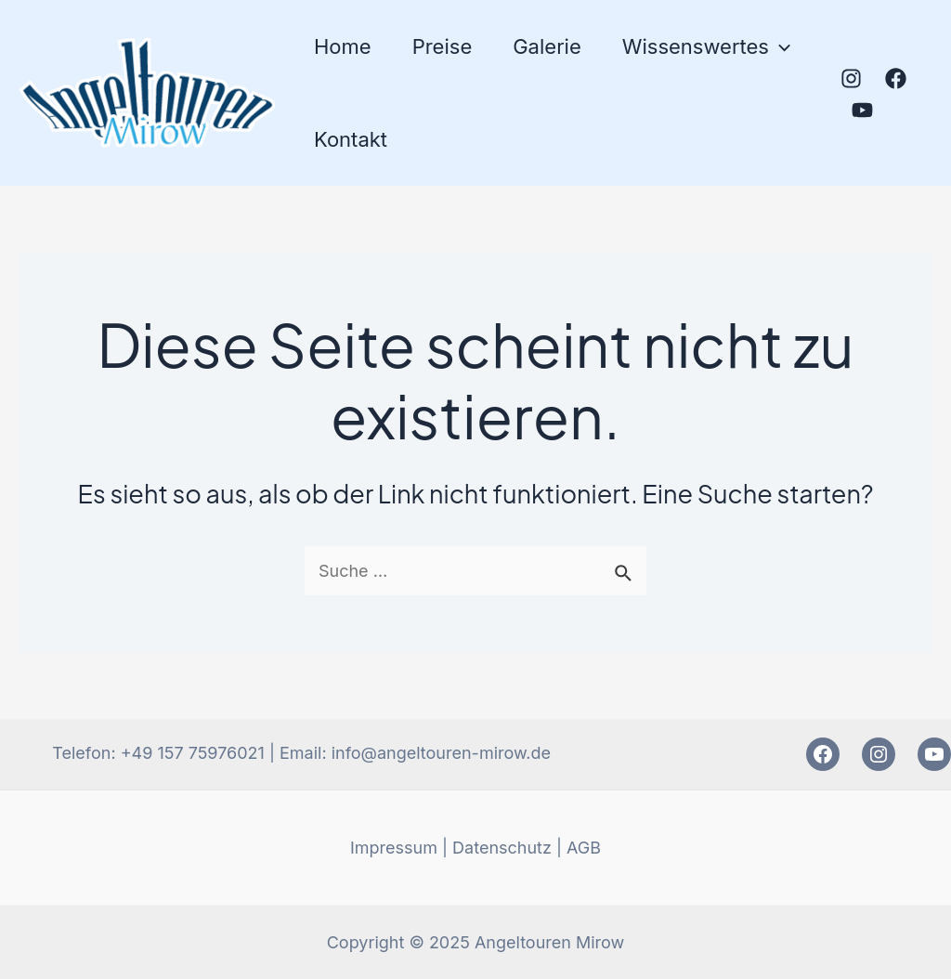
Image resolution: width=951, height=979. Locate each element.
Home (342, 46)
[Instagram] (851, 78)
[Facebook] (895, 78)
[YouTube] (862, 110)
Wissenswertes (706, 46)
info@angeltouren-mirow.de (441, 753)
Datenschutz (502, 847)
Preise (442, 46)
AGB (584, 847)
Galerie (547, 46)
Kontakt (350, 139)
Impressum (393, 847)
